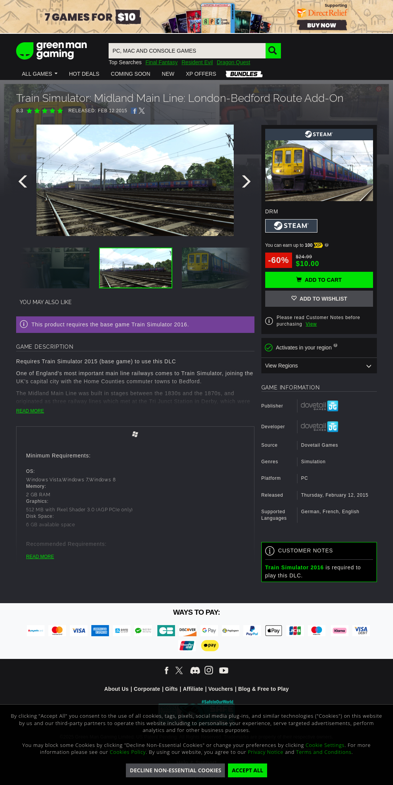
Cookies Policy (128, 751)
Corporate (147, 689)
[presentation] (24, 183)
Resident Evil (197, 62)
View (311, 324)
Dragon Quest (233, 62)
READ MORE (30, 411)
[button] (39, 74)
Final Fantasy (161, 62)
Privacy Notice (266, 751)
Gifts (171, 689)
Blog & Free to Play (263, 689)
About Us (116, 689)
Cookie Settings (324, 745)
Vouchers (220, 689)
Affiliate (193, 689)
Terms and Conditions (324, 751)
